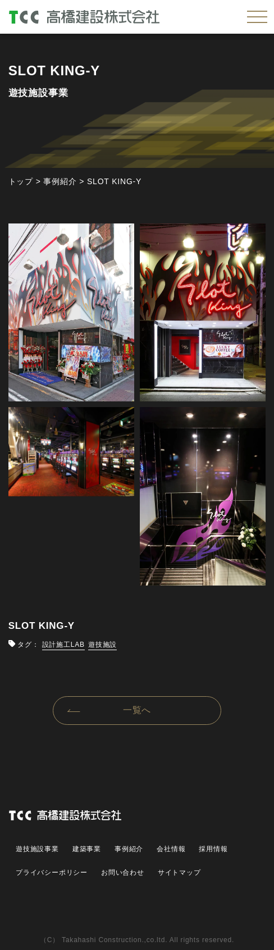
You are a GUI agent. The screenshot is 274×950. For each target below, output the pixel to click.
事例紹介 (129, 849)
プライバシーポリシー (52, 872)
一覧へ (137, 710)
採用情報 (213, 849)
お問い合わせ (122, 872)
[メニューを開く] (257, 17)
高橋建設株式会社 (99, 17)
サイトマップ (179, 872)
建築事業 (86, 849)
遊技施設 (102, 644)
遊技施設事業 (37, 849)
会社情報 (171, 849)
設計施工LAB (63, 644)
